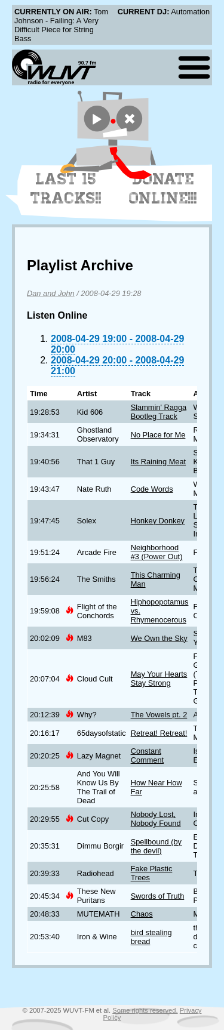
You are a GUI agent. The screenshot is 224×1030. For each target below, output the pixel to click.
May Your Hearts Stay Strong (159, 678)
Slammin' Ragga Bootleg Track (158, 412)
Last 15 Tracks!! (66, 188)
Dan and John (51, 293)
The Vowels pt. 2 (159, 714)
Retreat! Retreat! (159, 733)
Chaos (142, 913)
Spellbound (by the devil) (156, 846)
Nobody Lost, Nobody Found (156, 819)
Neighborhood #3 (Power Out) (157, 552)
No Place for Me (158, 434)
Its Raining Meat (158, 461)
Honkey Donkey (158, 520)
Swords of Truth (158, 896)
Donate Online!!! (163, 188)
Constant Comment (147, 755)
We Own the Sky (159, 638)
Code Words (152, 489)
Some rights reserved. (144, 1010)
